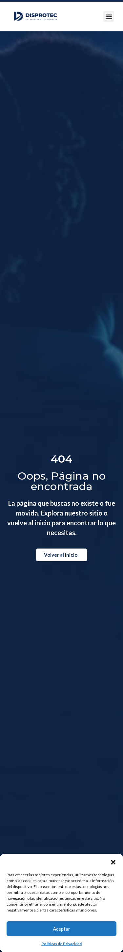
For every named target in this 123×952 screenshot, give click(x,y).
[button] (113, 862)
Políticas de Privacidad (61, 943)
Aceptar (61, 929)
